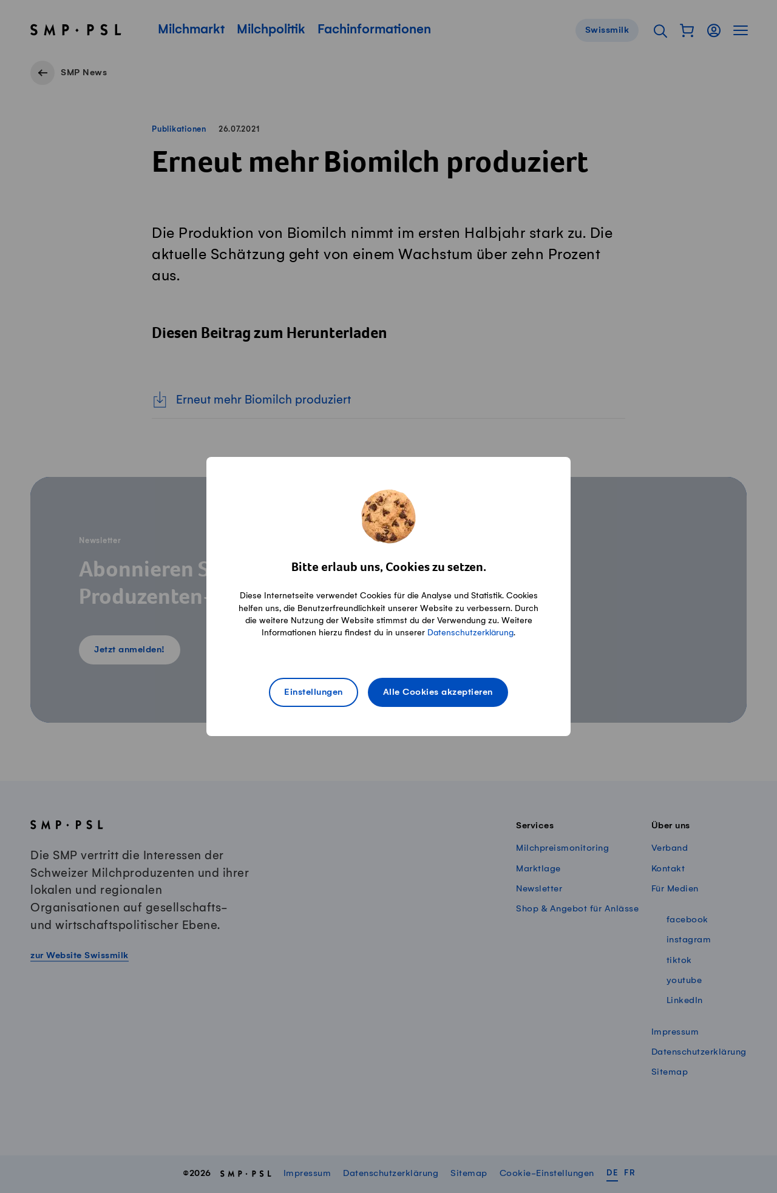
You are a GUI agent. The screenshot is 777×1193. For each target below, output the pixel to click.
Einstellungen (313, 692)
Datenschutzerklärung (470, 632)
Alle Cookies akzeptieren (438, 692)
